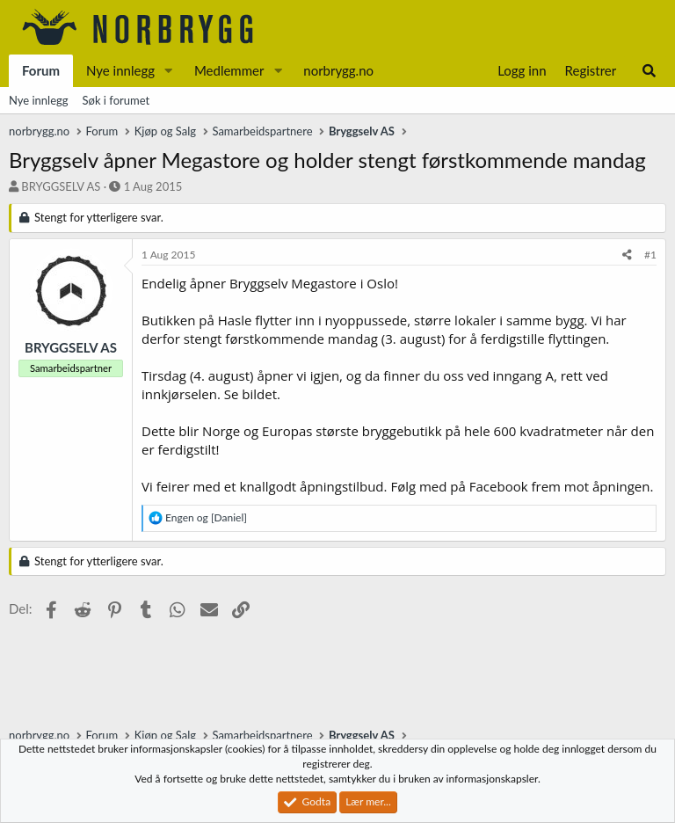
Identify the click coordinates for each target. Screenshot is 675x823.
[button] (168, 71)
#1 (650, 254)
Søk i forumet (116, 100)
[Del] (627, 255)
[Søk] (649, 71)
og (206, 517)
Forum (41, 70)
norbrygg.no (338, 70)
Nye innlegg (120, 70)
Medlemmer (229, 70)
